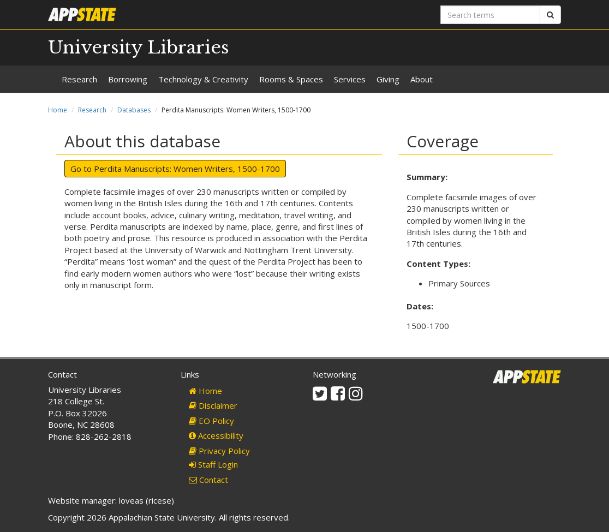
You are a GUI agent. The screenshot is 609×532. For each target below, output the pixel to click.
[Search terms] (490, 14)
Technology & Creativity (203, 79)
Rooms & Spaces (291, 79)
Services (350, 79)
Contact (208, 479)
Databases (134, 110)
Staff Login (213, 464)
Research (79, 79)
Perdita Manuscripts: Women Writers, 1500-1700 (187, 168)
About (421, 79)
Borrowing (127, 79)
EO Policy (211, 420)
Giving (388, 79)
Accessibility (216, 435)
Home (57, 110)
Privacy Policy (219, 450)
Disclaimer (213, 405)
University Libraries (138, 47)
